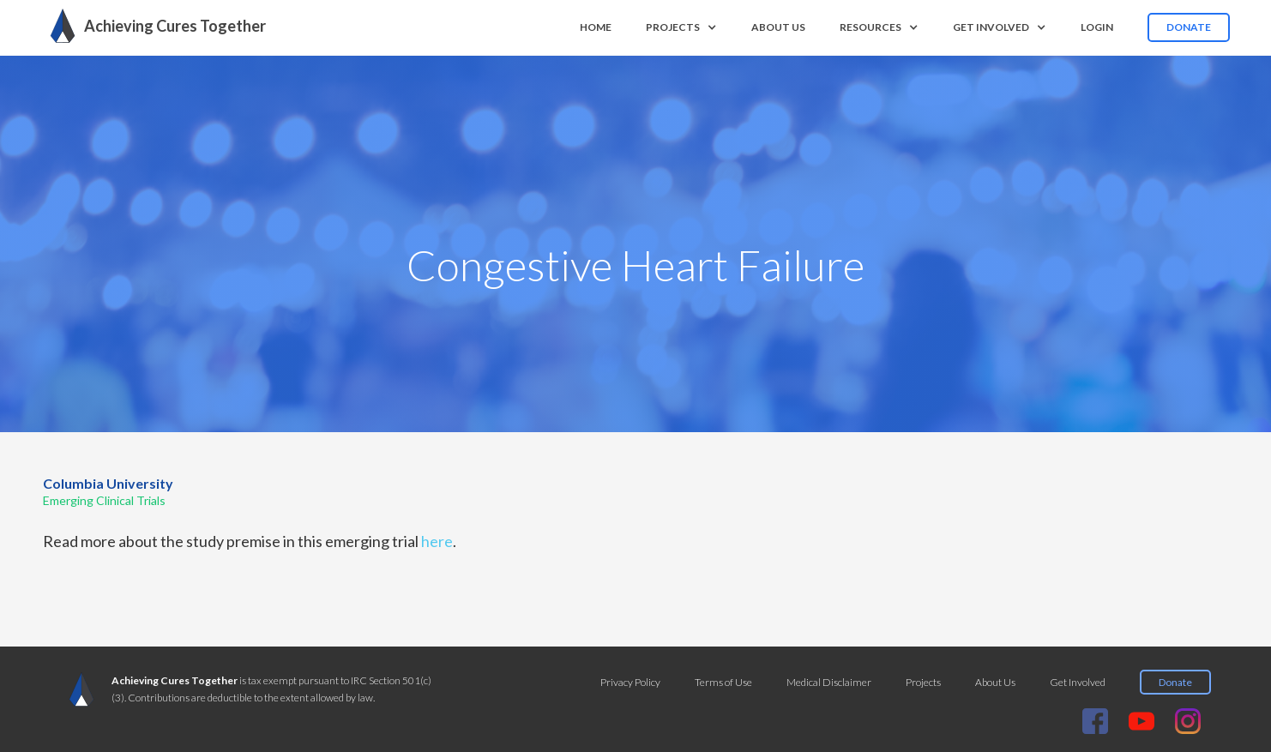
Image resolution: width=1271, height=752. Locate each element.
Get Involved (1077, 682)
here (437, 541)
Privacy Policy (630, 682)
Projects (923, 682)
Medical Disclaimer (828, 682)
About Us (995, 682)
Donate (1188, 27)
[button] (681, 27)
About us (778, 27)
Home (595, 27)
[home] (153, 25)
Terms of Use (723, 682)
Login (1097, 27)
